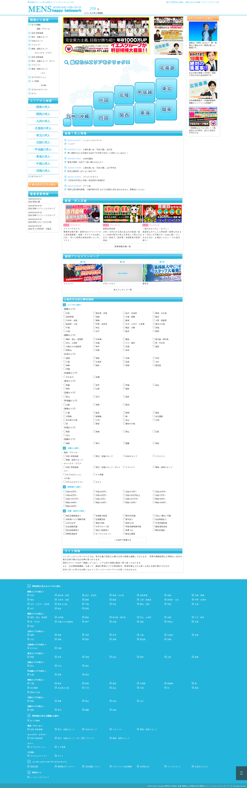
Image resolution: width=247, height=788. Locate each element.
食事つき (128, 530)
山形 (96, 389)
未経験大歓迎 (100, 516)
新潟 (126, 405)
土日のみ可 (69, 523)
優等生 (146, 283)
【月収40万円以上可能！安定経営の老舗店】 (86, 180)
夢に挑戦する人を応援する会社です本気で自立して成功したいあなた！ (98, 153)
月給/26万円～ (100, 492)
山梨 (66, 405)
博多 (96, 358)
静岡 (126, 413)
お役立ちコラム (201, 766)
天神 (126, 358)
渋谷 (66, 313)
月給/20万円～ (70, 492)
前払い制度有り (101, 530)
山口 (66, 435)
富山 (66, 397)
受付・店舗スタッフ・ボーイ (43, 61)
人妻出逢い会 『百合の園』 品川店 (97, 149)
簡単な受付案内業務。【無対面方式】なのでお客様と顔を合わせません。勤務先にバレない (106, 189)
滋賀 (156, 346)
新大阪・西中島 (161, 339)
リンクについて (174, 766)
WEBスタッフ (37, 41)
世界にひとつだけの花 (41, 222)
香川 (96, 443)
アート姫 (87, 186)
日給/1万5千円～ (71, 499)
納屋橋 (97, 416)
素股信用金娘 (109, 229)
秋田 (66, 389)
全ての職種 (35, 25)
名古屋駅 (158, 416)
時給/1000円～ (70, 502)
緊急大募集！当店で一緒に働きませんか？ (85, 162)
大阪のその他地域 (72, 346)
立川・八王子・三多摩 (133, 324)
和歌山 (67, 350)
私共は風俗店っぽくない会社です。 (83, 171)
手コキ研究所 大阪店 (41, 229)
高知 (156, 443)
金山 (126, 420)
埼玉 (96, 328)
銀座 (126, 320)
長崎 (66, 365)
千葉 (66, 328)
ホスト (34, 93)
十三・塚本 (129, 343)
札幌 (96, 377)
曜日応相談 (159, 530)
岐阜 (96, 413)
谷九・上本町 (70, 343)
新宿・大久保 (160, 313)
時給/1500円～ (130, 502)
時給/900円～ (159, 499)
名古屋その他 (70, 420)
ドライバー (35, 45)
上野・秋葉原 (160, 320)
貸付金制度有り (71, 530)
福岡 (66, 358)
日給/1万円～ (159, 495)
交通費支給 (99, 519)
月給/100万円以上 (131, 495)
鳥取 (66, 432)
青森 (66, 385)
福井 (126, 397)
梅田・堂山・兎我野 (73, 339)
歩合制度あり (160, 519)
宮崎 (126, 365)
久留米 (97, 362)
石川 (96, 397)
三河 (96, 420)
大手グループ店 (101, 526)
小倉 (66, 362)
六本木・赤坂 (70, 320)
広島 (156, 432)
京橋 (96, 343)
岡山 (126, 432)
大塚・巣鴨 (129, 317)
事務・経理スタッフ (39, 49)
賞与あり (128, 519)
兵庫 (96, 350)
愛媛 (126, 443)
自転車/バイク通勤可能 (74, 519)
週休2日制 (98, 523)
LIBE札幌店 (88, 159)
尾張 (156, 413)
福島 (126, 389)
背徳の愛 (36, 202)
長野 (96, 405)
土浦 (66, 331)
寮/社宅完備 (129, 516)
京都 (126, 346)
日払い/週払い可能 (162, 516)
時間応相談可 (70, 534)
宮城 (126, 385)
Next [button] (148, 35)
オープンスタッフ (102, 534)
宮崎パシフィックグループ (43, 208)
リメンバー (68, 283)
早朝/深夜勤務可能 (132, 526)
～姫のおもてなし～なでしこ (156, 229)
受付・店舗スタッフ (39, 37)
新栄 (96, 424)
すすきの (68, 377)
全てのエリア (36, 176)
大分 (156, 362)
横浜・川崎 (129, 328)
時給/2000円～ (70, 506)
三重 (66, 413)
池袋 (96, 317)
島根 (96, 432)
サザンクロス (109, 283)
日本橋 (97, 339)
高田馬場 (68, 317)
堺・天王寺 (159, 343)
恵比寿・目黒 (100, 313)
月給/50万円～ (100, 495)
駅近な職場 (129, 534)
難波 (126, 339)
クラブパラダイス (90, 177)
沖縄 (66, 369)
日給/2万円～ (100, 499)
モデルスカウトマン (39, 89)
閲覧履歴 (241, 773)
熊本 (96, 365)
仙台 (156, 385)
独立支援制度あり (72, 516)
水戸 (96, 331)
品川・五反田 (130, 313)
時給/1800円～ (160, 502)
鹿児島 (157, 365)
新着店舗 (34, 766)
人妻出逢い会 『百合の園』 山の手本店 (99, 168)
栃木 (126, 331)
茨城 (156, 328)
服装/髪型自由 (160, 526)
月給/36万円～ (160, 492)
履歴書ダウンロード (66, 766)
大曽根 (67, 416)
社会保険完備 (70, 526)
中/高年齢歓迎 (160, 523)
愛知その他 (129, 424)
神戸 (96, 346)
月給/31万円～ (130, 492)
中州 (156, 358)
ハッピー (71, 144)
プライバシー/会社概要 (122, 766)
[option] (106, 35)
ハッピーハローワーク (92, 140)
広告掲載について (92, 766)
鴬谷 (156, 317)
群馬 (156, 331)
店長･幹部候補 (37, 33)
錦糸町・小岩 (70, 324)
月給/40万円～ (70, 495)
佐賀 (126, 362)
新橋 (96, 320)
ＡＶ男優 (35, 81)
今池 (156, 420)
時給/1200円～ (100, 502)
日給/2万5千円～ (131, 499)
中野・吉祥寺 (100, 324)
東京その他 (159, 324)
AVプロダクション (38, 77)
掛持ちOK (128, 523)
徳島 (66, 443)
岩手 (96, 385)
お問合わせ (144, 766)
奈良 (126, 350)
